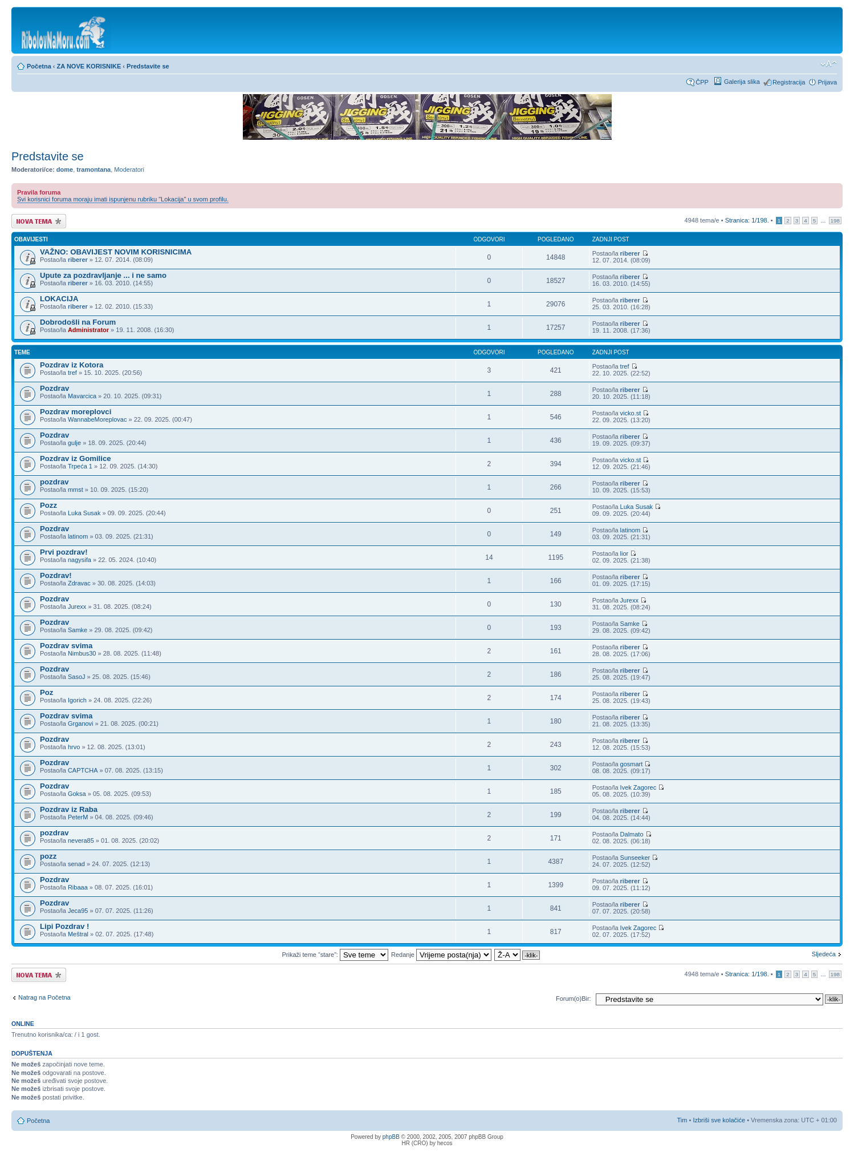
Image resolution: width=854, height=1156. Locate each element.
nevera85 (81, 840)
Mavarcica (82, 396)
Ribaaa (78, 887)
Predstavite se (148, 66)
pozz (48, 856)
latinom (78, 536)
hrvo (74, 746)
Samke (77, 629)
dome (64, 169)
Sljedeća (824, 954)
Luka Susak (84, 513)
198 (835, 220)
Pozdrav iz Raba (68, 809)
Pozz (48, 505)
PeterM (78, 817)
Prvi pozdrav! (64, 552)
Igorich (77, 700)
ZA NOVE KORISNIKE (89, 66)
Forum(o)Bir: (573, 998)
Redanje (441, 954)
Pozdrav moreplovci (75, 411)
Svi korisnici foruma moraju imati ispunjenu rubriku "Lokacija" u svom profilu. (123, 199)
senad (76, 863)
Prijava (827, 82)
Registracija (788, 82)
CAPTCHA (83, 770)
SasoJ (77, 676)
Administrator (88, 329)
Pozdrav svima (66, 645)
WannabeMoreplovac (97, 419)
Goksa (77, 793)
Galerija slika (742, 81)
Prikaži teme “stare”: (335, 954)
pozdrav (54, 482)
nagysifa (79, 559)
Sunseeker (635, 857)
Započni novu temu (38, 221)
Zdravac (79, 583)
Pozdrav (54, 388)
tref (72, 372)
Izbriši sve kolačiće (719, 1120)
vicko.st (630, 413)
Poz (46, 692)
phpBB (391, 1137)
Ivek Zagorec (638, 787)
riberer (78, 259)
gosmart (631, 764)
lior (624, 553)
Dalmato (632, 834)
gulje (74, 442)
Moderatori (129, 169)
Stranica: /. (747, 220)
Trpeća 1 (80, 466)
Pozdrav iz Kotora (71, 365)
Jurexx (77, 606)
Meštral (78, 934)
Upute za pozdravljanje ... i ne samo (103, 275)
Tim (682, 1120)
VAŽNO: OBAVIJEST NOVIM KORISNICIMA (116, 252)
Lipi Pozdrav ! (64, 926)
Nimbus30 (82, 653)
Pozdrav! (56, 575)
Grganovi (80, 723)
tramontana (93, 169)
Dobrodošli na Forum (78, 322)
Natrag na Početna (44, 997)
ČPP (702, 82)
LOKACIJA (59, 298)
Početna (39, 66)
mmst (75, 489)
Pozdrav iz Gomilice (75, 458)
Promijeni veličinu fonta (828, 64)
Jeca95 (78, 910)
